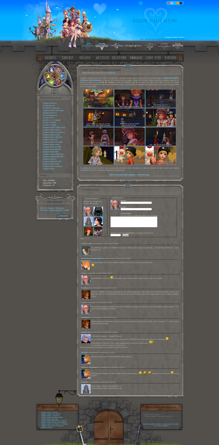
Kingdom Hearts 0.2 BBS (52, 147)
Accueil (145, 424)
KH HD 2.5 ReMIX (49, 122)
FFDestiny (44, 210)
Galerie (176, 424)
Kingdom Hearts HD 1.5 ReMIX (50, 424)
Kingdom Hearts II (49, 159)
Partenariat (64, 216)
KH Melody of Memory (51, 108)
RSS (154, 425)
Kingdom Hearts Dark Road (53, 110)
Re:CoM (57, 414)
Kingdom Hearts (49, 169)
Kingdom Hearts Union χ (52, 130)
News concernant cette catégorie (122, 175)
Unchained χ (60, 425)
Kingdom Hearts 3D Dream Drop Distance (54, 422)
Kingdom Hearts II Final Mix (53, 156)
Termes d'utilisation (163, 425)
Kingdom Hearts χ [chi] (51, 135)
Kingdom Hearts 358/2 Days (53, 154)
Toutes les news (143, 175)
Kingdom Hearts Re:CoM (52, 161)
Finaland (51, 208)
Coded (61, 417)
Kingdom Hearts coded (51, 144)
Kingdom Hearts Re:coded (53, 142)
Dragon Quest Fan (56, 210)
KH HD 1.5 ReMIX (49, 125)
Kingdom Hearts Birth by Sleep (50, 420)
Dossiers (158, 424)
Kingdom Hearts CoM (51, 164)
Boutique (164, 424)
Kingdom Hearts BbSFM (52, 149)
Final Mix (54, 412)
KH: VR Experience (50, 115)
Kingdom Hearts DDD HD (52, 137)
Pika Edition (59, 208)
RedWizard (111, 73)
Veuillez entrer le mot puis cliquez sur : (132, 233)
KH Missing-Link (49, 105)
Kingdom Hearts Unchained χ (54, 132)
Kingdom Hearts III (50, 113)
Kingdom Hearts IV (50, 103)
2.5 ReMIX (64, 424)
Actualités (151, 424)
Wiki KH (43, 208)
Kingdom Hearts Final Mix (52, 166)
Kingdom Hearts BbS (51, 152)
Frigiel (66, 210)
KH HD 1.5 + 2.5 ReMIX (52, 120)
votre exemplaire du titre (136, 168)
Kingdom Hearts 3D (50, 139)
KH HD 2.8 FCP (49, 118)
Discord (171, 424)
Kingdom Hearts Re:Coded (49, 417)
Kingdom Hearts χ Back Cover (54, 127)
